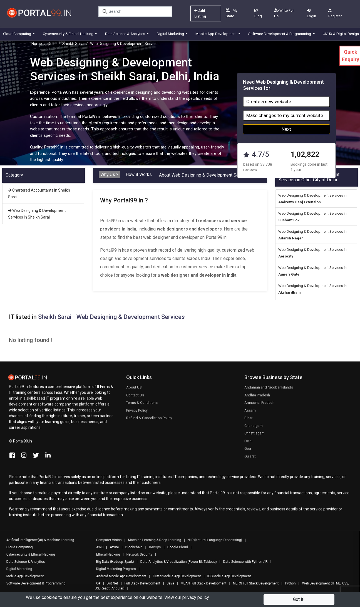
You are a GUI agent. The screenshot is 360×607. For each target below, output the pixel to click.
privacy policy (195, 597)
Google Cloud (175, 547)
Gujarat (250, 459)
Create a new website (268, 101)
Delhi (52, 43)
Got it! (299, 599)
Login (311, 13)
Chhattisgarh (254, 435)
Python (288, 583)
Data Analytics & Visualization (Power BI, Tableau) (176, 562)
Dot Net (110, 583)
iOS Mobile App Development (227, 576)
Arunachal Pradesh (259, 405)
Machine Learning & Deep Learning (152, 540)
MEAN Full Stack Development (201, 583)
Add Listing (200, 13)
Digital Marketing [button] (171, 34)
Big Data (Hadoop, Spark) (113, 562)
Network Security (137, 554)
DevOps (153, 547)
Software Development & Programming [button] (280, 34)
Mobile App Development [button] (216, 34)
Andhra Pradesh (257, 397)
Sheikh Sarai (73, 43)
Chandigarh (253, 428)
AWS (97, 547)
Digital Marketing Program (114, 569)
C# (96, 583)
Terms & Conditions (142, 405)
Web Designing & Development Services (125, 43)
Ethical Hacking (106, 554)
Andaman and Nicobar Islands (268, 390)
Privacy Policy (137, 413)
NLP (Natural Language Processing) (212, 540)
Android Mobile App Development (119, 576)
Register (335, 13)
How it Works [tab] (139, 174)
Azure (112, 547)
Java (168, 583)
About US (134, 390)
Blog (258, 13)
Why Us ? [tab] (109, 174)
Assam (250, 413)
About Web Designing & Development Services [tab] (205, 175)
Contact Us (135, 397)
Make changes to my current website (284, 115)
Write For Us (284, 13)
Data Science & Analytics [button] (125, 34)
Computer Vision (107, 540)
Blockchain (131, 547)
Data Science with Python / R (243, 562)
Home (36, 43)
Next (286, 129)
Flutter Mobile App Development (175, 576)
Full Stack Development (140, 583)
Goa (247, 451)
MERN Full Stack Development (254, 583)
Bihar (248, 420)
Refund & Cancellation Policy (149, 420)
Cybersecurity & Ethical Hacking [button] (68, 34)
